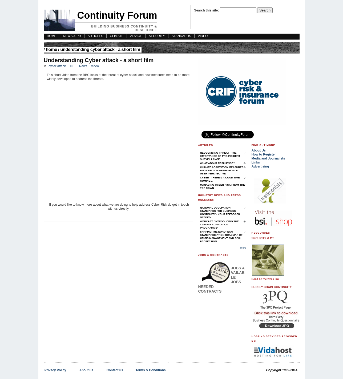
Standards (181, 36)
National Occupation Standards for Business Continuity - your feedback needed (220, 212)
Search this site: (207, 10)
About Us (259, 150)
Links (256, 162)
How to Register (264, 154)
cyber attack (57, 66)
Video (203, 36)
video (95, 66)
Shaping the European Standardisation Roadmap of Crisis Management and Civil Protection (221, 236)
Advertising (260, 166)
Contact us (115, 370)
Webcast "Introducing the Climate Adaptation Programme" (219, 224)
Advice (136, 36)
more (243, 247)
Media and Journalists (268, 158)
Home (51, 49)
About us (86, 370)
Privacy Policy (55, 370)
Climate (116, 36)
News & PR (72, 36)
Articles (95, 36)
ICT (72, 66)
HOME (52, 36)
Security (157, 36)
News (83, 66)
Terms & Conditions (151, 370)
